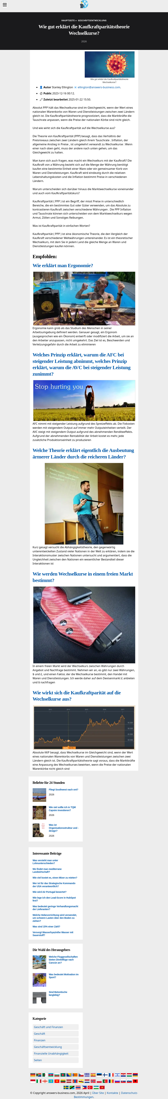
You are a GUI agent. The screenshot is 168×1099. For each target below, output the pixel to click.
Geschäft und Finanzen (48, 1027)
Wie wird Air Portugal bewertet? (49, 892)
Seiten (38, 1060)
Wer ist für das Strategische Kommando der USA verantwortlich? (54, 885)
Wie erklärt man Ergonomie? (63, 265)
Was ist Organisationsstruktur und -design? (64, 828)
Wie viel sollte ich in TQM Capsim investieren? (62, 809)
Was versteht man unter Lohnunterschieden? (45, 862)
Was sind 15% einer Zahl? (46, 926)
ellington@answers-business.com (99, 87)
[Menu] (5, 5)
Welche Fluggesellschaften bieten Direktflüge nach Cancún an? (63, 959)
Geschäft (39, 1034)
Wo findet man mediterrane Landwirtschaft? (47, 870)
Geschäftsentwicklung (48, 1047)
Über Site (98, 1093)
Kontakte (112, 1093)
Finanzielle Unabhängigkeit (51, 1053)
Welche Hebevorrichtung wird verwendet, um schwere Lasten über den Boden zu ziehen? (55, 918)
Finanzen (40, 1040)
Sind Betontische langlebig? (58, 993)
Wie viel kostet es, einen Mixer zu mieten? (55, 877)
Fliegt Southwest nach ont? (63, 789)
